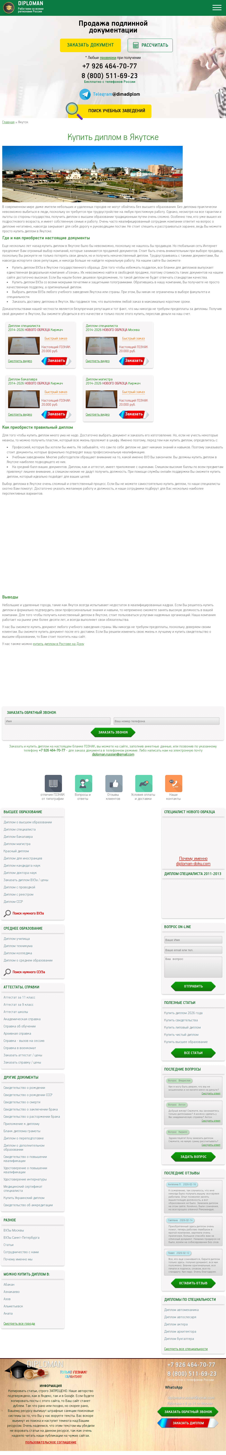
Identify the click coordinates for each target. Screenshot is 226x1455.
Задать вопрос (193, 1161)
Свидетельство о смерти (22, 1102)
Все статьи (193, 1057)
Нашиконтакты (173, 797)
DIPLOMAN (45, 1369)
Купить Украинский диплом (24, 1198)
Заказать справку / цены (22, 1062)
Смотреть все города (19, 1324)
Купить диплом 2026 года (183, 1017)
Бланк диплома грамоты (22, 1131)
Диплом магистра (17, 844)
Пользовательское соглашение (50, 1446)
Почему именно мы (18, 1259)
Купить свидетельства (181, 1024)
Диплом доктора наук (20, 873)
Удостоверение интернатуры (25, 1179)
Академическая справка (22, 1019)
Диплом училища (17, 939)
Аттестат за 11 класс (19, 997)
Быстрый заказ (56, 338)
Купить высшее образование (186, 1046)
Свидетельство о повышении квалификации (25, 1159)
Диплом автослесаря (180, 1321)
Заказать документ (90, 45)
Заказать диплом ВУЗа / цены (26, 880)
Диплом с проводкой (19, 887)
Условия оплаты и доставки (143, 797)
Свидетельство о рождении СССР (28, 1095)
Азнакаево (12, 1292)
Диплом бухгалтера (179, 1343)
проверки (108, 58)
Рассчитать (154, 45)
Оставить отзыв (193, 1287)
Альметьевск (13, 1306)
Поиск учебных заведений (116, 111)
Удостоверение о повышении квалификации (25, 1170)
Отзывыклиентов (113, 797)
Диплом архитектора (180, 1336)
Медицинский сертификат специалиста (23, 1189)
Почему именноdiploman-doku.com (193, 861)
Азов (7, 1299)
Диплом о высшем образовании (28, 822)
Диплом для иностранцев (23, 858)
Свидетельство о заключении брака (31, 1109)
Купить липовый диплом (182, 1031)
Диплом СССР (13, 902)
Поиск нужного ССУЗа (29, 972)
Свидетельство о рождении (24, 1088)
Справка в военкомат (20, 1048)
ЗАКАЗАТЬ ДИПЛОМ (188, 1427)
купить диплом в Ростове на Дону (58, 644)
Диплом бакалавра (18, 837)
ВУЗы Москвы (14, 1230)
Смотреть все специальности (186, 1353)
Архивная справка (17, 1033)
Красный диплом (16, 851)
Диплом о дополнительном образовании (24, 1147)
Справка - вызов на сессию (24, 1041)
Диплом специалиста (20, 829)
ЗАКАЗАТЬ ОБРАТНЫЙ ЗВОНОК (188, 1416)
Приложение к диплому (21, 1124)
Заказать (56, 360)
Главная (8, 122)
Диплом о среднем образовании (28, 960)
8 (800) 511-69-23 (109, 76)
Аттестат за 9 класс (18, 1005)
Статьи (9, 1245)
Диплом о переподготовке (24, 1138)
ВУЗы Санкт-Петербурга (21, 1238)
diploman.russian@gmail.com (113, 754)
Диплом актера (176, 1328)
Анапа (8, 1313)
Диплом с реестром (18, 894)
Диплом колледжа (18, 953)
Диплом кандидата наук (22, 866)
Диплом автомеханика (181, 1314)
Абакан (9, 1285)
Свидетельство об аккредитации (28, 1205)
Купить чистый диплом (181, 1039)
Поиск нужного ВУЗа (28, 913)
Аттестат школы (16, 1012)
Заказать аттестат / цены (23, 1055)
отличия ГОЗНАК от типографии (53, 797)
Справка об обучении (20, 1026)
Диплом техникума (18, 946)
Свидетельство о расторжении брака (32, 1117)
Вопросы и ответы (83, 797)
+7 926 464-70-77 (109, 67)
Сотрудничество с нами (21, 1252)
